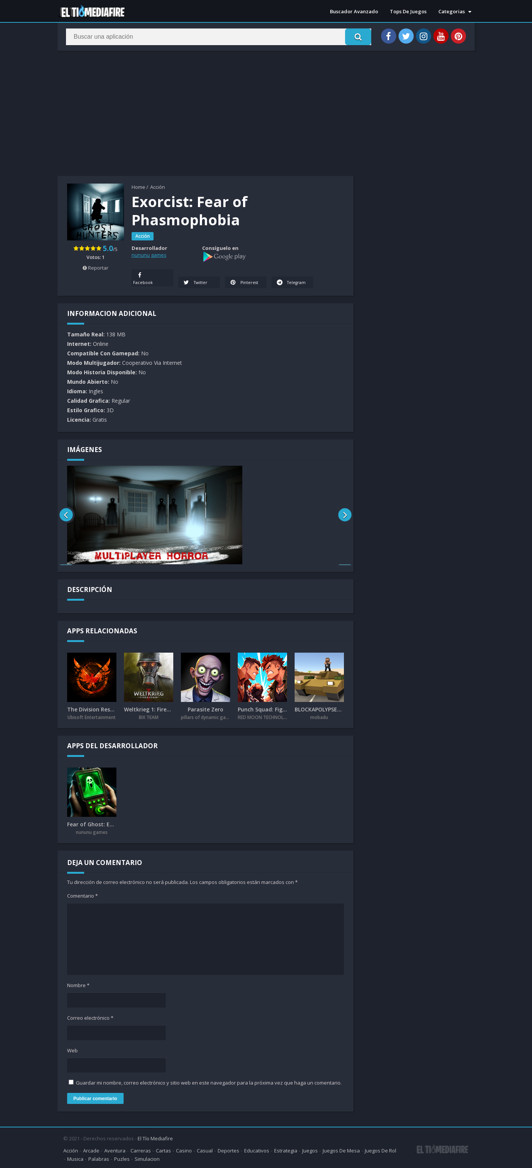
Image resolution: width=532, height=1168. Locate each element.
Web (72, 1050)
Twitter (196, 283)
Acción (157, 187)
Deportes (228, 1149)
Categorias (451, 11)
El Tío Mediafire (155, 1137)
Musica (75, 1158)
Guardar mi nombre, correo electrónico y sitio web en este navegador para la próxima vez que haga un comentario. (209, 1083)
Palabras (98, 1158)
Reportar (95, 267)
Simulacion (147, 1158)
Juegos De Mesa (341, 1149)
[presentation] (66, 515)
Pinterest (244, 283)
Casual (205, 1149)
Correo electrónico (90, 1018)
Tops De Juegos (408, 11)
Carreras (140, 1149)
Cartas (163, 1149)
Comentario (82, 896)
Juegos (310, 1149)
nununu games (149, 254)
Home (138, 187)
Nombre (78, 985)
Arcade (91, 1149)
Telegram (283, 278)
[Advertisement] (205, 115)
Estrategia (285, 1149)
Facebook (143, 278)
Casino (184, 1149)
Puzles (122, 1158)
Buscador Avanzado (354, 11)
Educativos (256, 1149)
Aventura (115, 1149)
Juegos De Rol (380, 1149)
